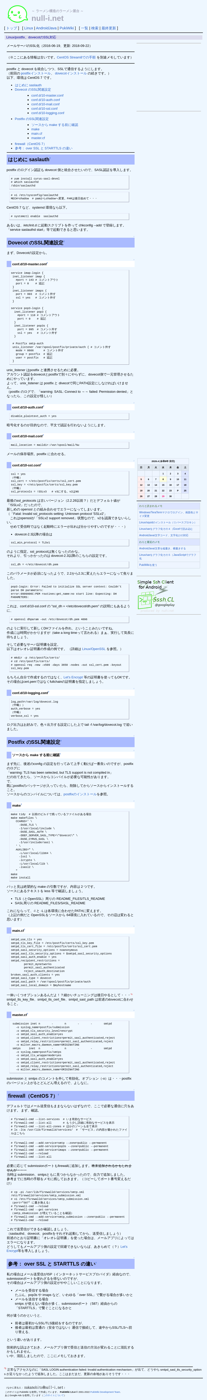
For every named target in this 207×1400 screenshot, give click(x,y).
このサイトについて (53, 1395)
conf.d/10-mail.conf (45, 104)
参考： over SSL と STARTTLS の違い (43, 148)
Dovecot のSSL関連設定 (33, 89)
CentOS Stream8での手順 (76, 57)
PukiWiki (67, 28)
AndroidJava (46, 28)
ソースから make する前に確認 (54, 125)
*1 (132, 994)
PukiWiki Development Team (105, 1392)
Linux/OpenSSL (93, 649)
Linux (28, 28)
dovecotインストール (71, 73)
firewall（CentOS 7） (31, 144)
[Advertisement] (169, 77)
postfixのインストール (80, 794)
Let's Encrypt (73, 677)
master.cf (38, 138)
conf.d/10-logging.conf (47, 113)
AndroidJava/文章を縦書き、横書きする (162, 548)
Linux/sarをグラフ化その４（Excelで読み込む (166, 528)
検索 (94, 28)
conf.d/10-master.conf (47, 95)
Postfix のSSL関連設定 (32, 119)
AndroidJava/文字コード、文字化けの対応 (163, 535)
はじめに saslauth (28, 85)
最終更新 (109, 28)
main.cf (36, 133)
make (35, 129)
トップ (11, 28)
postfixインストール (36, 73)
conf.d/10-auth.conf (45, 100)
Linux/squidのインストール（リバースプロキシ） (168, 522)
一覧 (84, 28)
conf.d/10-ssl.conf (44, 108)
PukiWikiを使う (148, 565)
